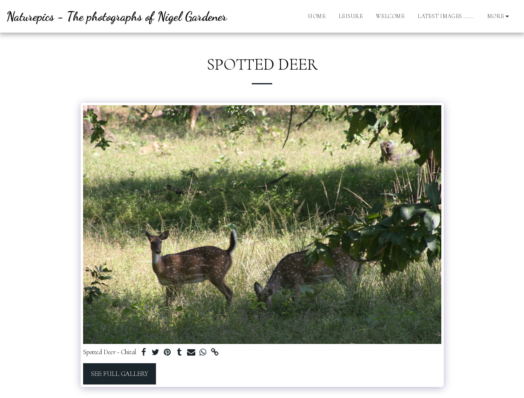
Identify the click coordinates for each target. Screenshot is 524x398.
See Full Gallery (119, 374)
